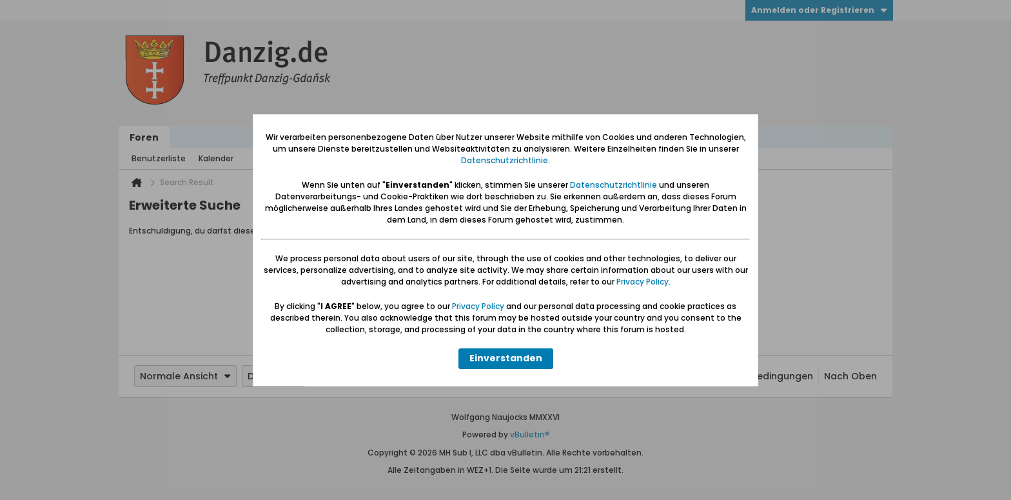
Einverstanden (505, 358)
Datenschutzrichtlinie (504, 160)
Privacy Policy (642, 281)
